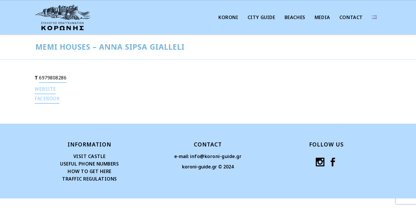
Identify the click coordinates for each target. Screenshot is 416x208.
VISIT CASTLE (89, 156)
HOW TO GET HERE (90, 171)
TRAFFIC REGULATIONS (89, 179)
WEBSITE (45, 89)
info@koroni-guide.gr (216, 156)
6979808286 (52, 78)
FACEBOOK (47, 98)
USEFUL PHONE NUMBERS (89, 164)
